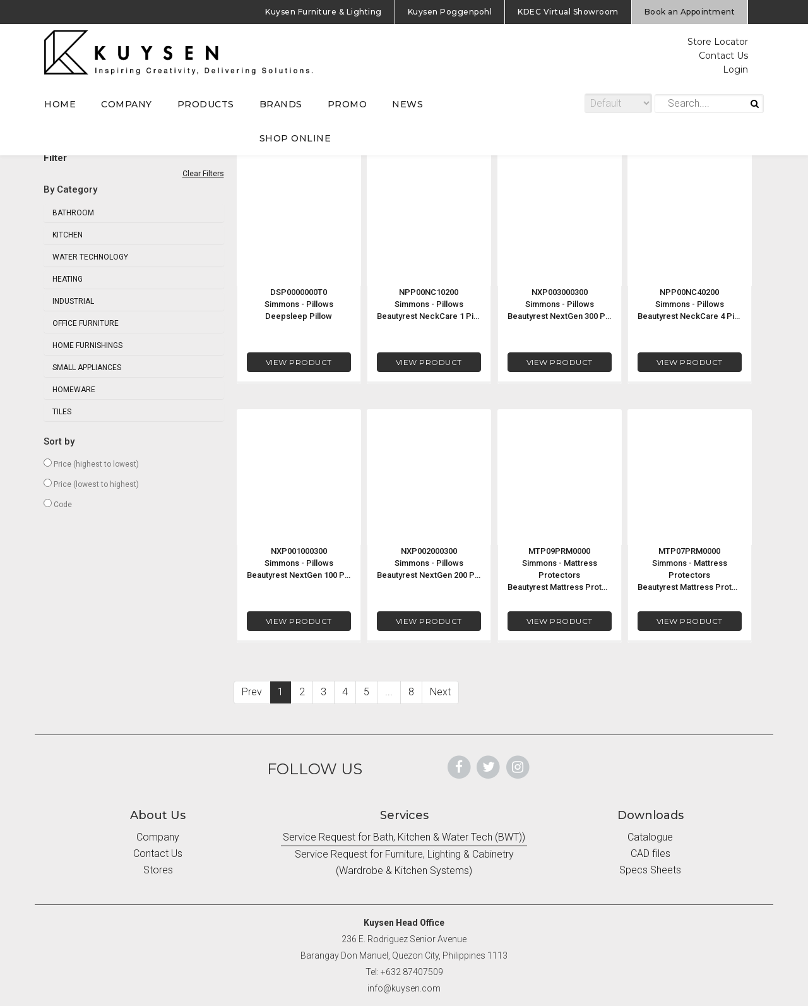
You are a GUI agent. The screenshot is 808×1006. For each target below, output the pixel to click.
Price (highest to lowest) (91, 463)
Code (58, 504)
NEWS (407, 104)
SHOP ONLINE (295, 138)
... (389, 692)
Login (735, 69)
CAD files (650, 853)
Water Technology (90, 257)
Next (440, 692)
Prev (252, 692)
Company (157, 837)
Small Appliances (86, 367)
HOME (60, 104)
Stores (158, 870)
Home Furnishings (87, 345)
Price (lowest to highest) (91, 484)
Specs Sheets (650, 870)
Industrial (73, 301)
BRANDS (280, 104)
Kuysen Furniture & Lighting (323, 11)
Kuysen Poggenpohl (450, 11)
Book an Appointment (690, 11)
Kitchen (67, 235)
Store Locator (717, 41)
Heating (67, 279)
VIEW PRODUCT (298, 362)
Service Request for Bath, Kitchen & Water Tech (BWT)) (404, 837)
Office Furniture (85, 323)
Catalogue (650, 837)
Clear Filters (203, 173)
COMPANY (126, 104)
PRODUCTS (205, 104)
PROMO (347, 104)
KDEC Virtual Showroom (568, 11)
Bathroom (73, 212)
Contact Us (723, 55)
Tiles (61, 411)
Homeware (73, 389)
